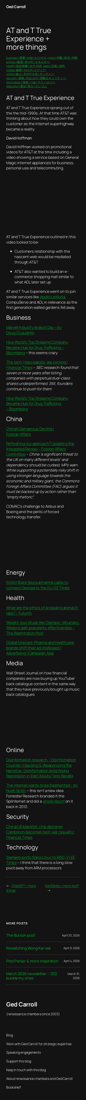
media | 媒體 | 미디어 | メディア (26, 70)
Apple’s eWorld (52, 296)
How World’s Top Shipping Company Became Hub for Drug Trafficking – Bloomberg (37, 347)
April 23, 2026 (71, 935)
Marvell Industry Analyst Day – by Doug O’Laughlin (34, 330)
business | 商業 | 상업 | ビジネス (26, 58)
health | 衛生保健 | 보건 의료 (24, 66)
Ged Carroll (16, 6)
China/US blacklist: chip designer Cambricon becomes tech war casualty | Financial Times (40, 832)
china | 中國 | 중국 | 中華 (62, 58)
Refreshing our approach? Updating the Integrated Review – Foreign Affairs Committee (40, 449)
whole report (54, 801)
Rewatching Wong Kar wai (28, 948)
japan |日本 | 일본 (54, 66)
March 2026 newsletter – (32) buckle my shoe (31, 976)
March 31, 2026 (74, 976)
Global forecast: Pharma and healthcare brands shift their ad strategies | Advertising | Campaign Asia (40, 648)
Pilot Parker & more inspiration (32, 961)
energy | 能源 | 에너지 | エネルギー (28, 62)
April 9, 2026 (71, 948)
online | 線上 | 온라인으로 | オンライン (30, 74)
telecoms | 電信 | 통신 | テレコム (26, 86)
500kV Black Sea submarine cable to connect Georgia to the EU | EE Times (38, 585)
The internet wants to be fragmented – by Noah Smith (42, 787)
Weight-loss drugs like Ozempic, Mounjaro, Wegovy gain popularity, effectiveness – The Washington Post (43, 628)
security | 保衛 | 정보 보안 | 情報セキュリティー (36, 78)
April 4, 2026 (72, 961)
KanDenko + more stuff (62, 885)
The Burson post (20, 935)
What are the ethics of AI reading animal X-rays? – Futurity (42, 610)
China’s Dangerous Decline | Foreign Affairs (30, 431)
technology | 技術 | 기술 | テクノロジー (30, 82)
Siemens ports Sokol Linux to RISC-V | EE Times (40, 860)
